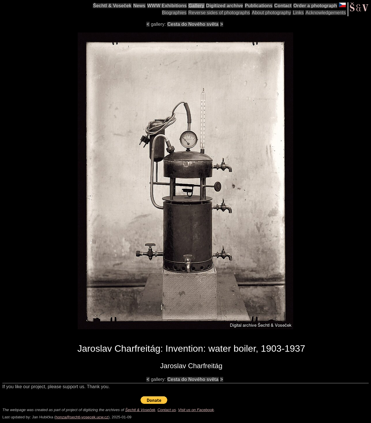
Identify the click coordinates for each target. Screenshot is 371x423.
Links (298, 12)
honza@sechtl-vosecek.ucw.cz (82, 417)
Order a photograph (315, 5)
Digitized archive (224, 5)
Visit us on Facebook (196, 410)
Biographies (174, 12)
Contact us (166, 410)
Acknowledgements (325, 12)
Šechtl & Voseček (112, 5)
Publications (258, 5)
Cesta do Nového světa (192, 24)
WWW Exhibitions (167, 5)
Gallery (196, 5)
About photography (271, 12)
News (139, 5)
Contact (283, 5)
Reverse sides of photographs (219, 12)
